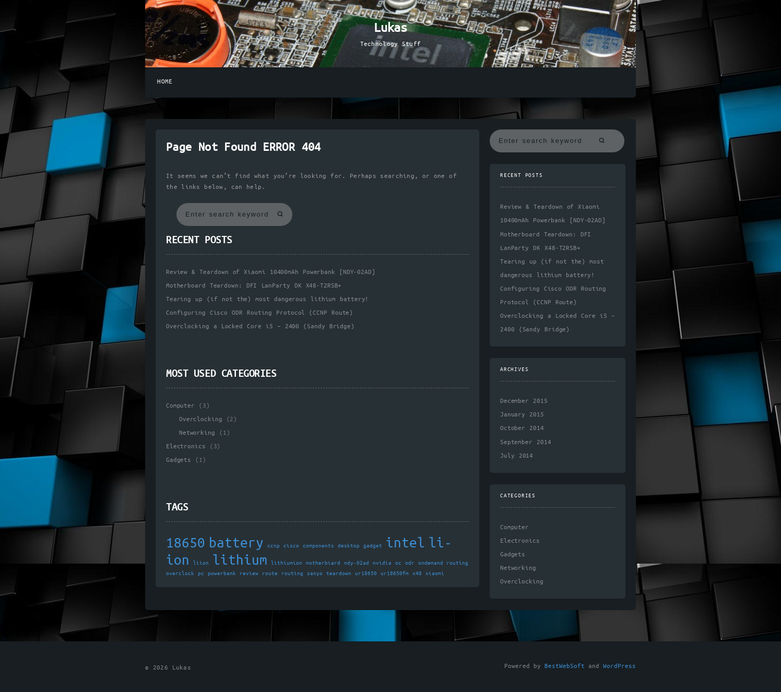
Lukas (390, 28)
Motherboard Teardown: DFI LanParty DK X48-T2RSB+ (253, 286)
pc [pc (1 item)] (201, 573)
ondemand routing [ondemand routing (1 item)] (443, 563)
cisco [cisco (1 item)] (291, 546)
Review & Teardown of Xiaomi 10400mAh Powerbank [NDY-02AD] (270, 272)
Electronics (186, 446)
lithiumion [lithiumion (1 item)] (286, 563)
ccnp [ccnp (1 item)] (273, 546)
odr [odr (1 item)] (410, 563)
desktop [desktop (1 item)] (349, 546)
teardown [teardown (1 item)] (338, 573)
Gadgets (178, 460)
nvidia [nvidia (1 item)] (382, 563)
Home (164, 82)
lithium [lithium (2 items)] (239, 560)
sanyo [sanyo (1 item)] (315, 573)
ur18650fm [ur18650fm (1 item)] (395, 573)
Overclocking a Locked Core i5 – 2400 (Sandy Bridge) (260, 326)
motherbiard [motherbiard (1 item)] (323, 563)
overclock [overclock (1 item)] (180, 573)
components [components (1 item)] (318, 546)
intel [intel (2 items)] (405, 543)
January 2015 (522, 415)
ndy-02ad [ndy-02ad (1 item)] (356, 563)
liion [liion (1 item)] (201, 563)
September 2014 (525, 442)
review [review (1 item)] (249, 573)
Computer (180, 406)
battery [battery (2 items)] (236, 543)
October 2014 (522, 428)
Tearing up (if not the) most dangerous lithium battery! (267, 299)
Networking (197, 433)
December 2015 (524, 401)
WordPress (619, 666)
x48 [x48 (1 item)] (417, 573)
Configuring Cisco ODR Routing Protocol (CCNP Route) (259, 313)
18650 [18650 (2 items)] (185, 543)
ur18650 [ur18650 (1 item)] (366, 573)
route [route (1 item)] (270, 573)
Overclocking (200, 419)
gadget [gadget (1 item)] (372, 546)
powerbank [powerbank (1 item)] (222, 573)
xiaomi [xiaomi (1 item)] (434, 573)
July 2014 (516, 456)
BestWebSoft (565, 666)
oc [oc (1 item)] (398, 563)
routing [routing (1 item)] (292, 573)
